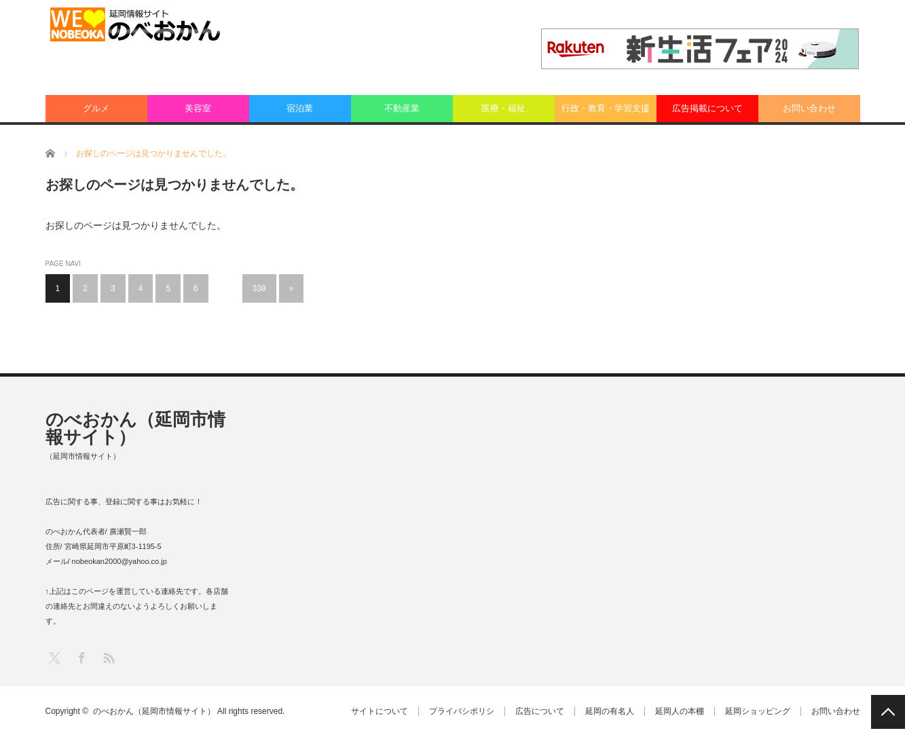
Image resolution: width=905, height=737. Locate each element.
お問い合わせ (809, 108)
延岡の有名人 (609, 711)
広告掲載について (707, 108)
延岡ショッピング (757, 711)
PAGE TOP (888, 712)
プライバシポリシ (461, 711)
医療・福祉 (503, 108)
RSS (108, 657)
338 (259, 288)
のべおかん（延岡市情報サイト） (135, 428)
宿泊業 (300, 108)
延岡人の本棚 (679, 711)
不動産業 (402, 108)
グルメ (96, 108)
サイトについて (379, 711)
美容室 (198, 108)
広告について (539, 711)
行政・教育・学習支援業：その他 (605, 112)
